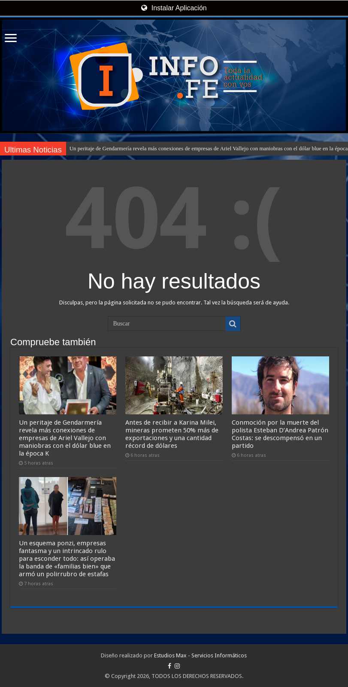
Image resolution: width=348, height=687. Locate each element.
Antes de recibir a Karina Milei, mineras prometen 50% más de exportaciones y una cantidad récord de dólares (171, 434)
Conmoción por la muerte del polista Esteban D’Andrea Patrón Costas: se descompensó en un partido (280, 434)
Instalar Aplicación (173, 8)
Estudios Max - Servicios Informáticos (200, 655)
